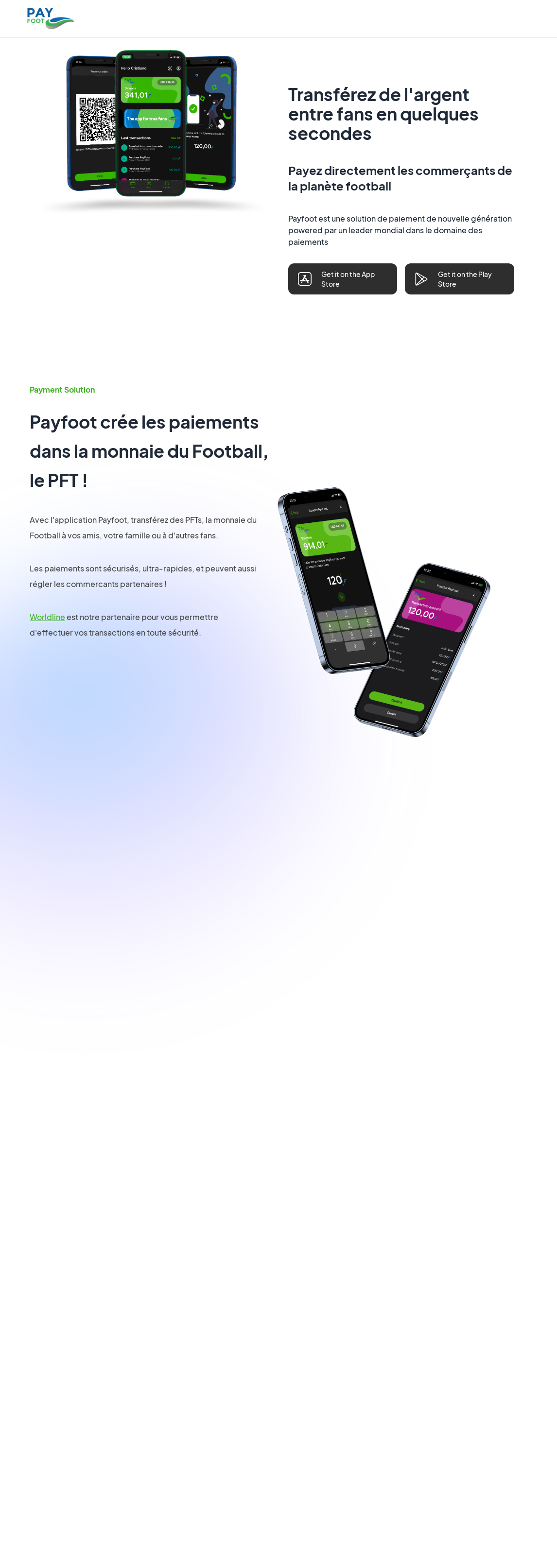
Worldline (47, 617)
